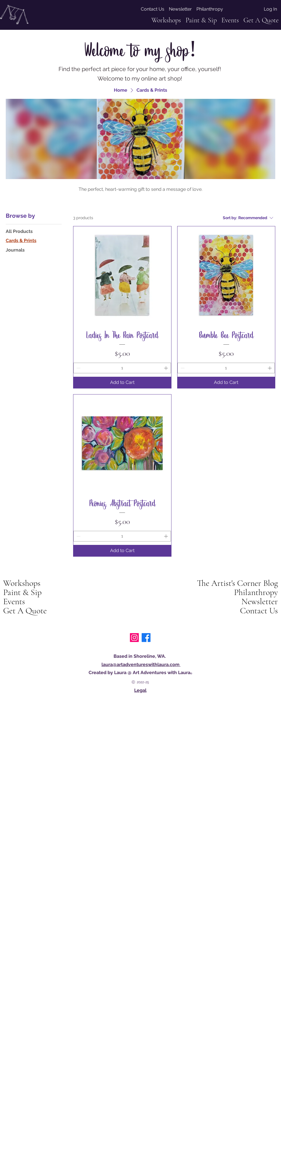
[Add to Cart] (122, 382)
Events (14, 601)
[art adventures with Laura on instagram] (134, 637)
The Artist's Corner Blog (237, 583)
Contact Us (259, 610)
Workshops (21, 583)
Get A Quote (25, 610)
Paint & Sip (22, 592)
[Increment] (166, 368)
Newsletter (259, 601)
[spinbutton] (122, 368)
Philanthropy (256, 592)
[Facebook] (146, 637)
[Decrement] (77, 368)
